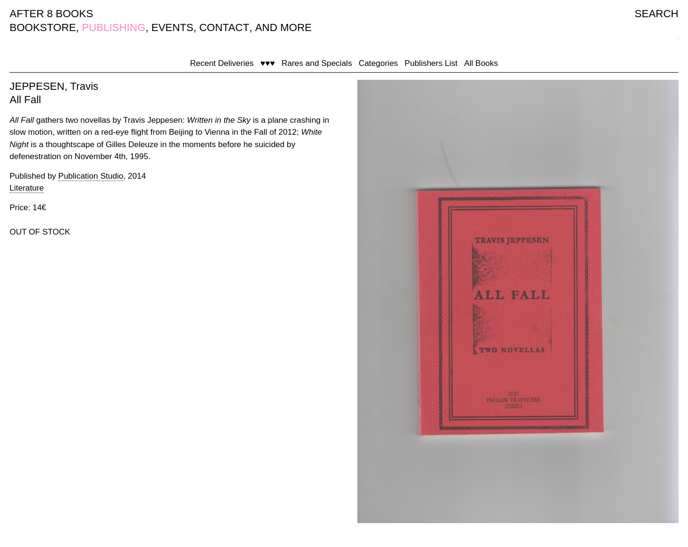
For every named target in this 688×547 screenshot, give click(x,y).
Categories (378, 63)
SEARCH (656, 14)
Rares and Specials (316, 63)
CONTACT (224, 27)
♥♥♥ (267, 63)
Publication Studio (90, 176)
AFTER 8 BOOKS (51, 14)
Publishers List (431, 63)
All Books (481, 63)
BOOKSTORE (43, 27)
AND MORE (283, 27)
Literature (27, 188)
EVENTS (172, 27)
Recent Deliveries (222, 63)
